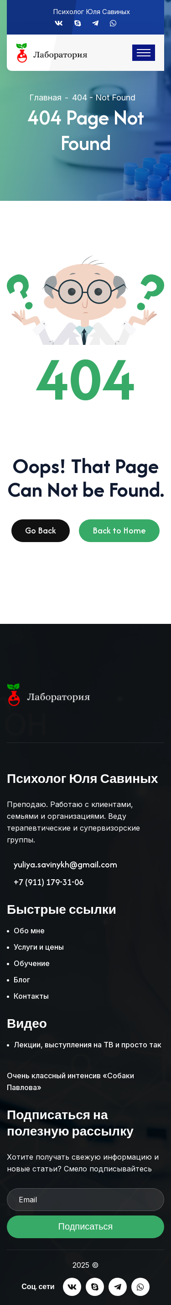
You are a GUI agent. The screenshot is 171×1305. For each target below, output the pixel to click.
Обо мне (29, 930)
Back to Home (119, 533)
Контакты (31, 996)
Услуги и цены (39, 946)
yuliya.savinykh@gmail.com (65, 864)
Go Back (40, 533)
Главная (45, 97)
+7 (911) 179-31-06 (48, 882)
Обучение (32, 963)
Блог (22, 979)
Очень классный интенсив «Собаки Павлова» (70, 1081)
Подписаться (85, 1229)
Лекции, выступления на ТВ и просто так (87, 1044)
